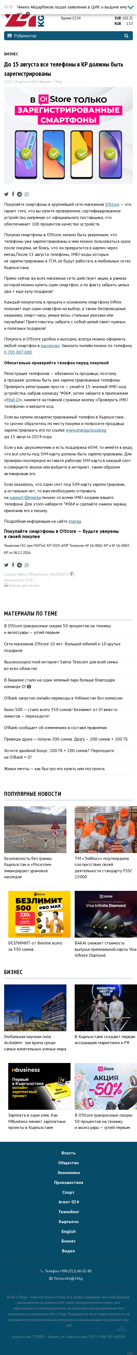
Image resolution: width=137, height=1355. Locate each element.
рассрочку (50, 345)
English (68, 1231)
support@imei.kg (25, 497)
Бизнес (11, 53)
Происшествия (68, 1182)
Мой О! (13, 399)
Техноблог (68, 1211)
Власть (68, 1152)
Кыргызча (69, 1221)
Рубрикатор (22, 35)
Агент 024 (68, 1201)
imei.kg (75, 521)
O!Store (112, 204)
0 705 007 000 (18, 352)
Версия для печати (22, 585)
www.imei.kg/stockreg (86, 430)
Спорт (68, 1192)
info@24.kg (74, 1278)
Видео (68, 1250)
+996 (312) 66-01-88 (75, 1271)
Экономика (68, 1172)
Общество (68, 1162)
